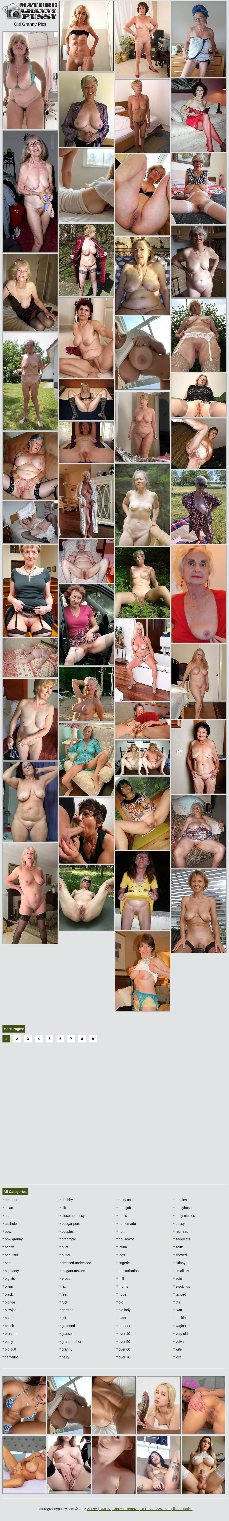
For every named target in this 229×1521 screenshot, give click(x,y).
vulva (178, 1342)
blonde (8, 1302)
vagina (179, 1326)
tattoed (179, 1294)
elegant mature (72, 1271)
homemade (126, 1224)
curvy (65, 1255)
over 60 (123, 1349)
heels (121, 1216)
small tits (181, 1271)
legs (120, 1255)
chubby (66, 1200)
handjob (123, 1208)
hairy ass (124, 1200)
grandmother (71, 1342)
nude (121, 1294)
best (6, 1263)
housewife (125, 1239)
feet (64, 1294)
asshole (9, 1224)
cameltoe (10, 1357)
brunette (10, 1334)
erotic (65, 1278)
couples (67, 1231)
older (121, 1318)
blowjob (9, 1310)
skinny (179, 1263)
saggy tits (181, 1239)
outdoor (123, 1326)
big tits (8, 1278)
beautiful (10, 1255)
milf (120, 1278)
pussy (179, 1224)
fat (63, 1286)
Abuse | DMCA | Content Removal (113, 1509)
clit (63, 1208)
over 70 (123, 1357)
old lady (123, 1310)
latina (121, 1247)
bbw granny (12, 1239)
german (67, 1310)
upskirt (179, 1318)
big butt (9, 1349)
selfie (178, 1247)
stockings (181, 1286)
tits (176, 1302)
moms (122, 1286)
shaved (180, 1255)
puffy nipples (184, 1216)
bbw (6, 1231)
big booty (10, 1271)
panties (180, 1200)
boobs (8, 1318)
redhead (180, 1231)
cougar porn (70, 1224)
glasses (67, 1334)
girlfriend (67, 1326)
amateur (10, 1200)
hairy (64, 1357)
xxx (177, 1357)
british (8, 1326)
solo (177, 1278)
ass (6, 1216)
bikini (7, 1286)
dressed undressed (75, 1263)
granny (66, 1349)
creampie (68, 1239)
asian (7, 1208)
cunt (64, 1247)
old (119, 1302)
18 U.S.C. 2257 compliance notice (166, 1509)
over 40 (123, 1334)
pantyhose (182, 1208)
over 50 (123, 1342)
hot (120, 1231)
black (7, 1294)
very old (180, 1334)
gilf (63, 1318)
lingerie (123, 1263)
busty (7, 1342)
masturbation (127, 1271)
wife (177, 1349)
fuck (64, 1302)
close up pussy (72, 1216)
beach (8, 1247)
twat (177, 1310)
